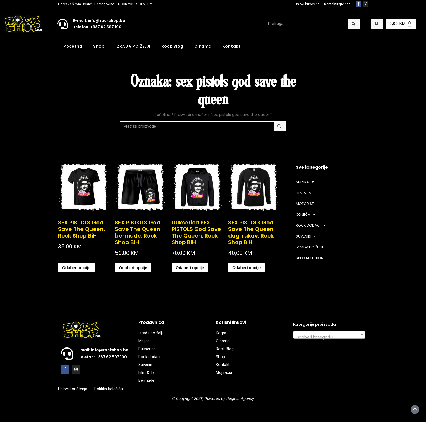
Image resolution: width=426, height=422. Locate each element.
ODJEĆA (305, 214)
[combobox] (329, 335)
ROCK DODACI (310, 225)
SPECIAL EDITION (310, 258)
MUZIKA (305, 181)
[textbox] (329, 337)
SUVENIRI (306, 236)
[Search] (353, 24)
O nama (203, 46)
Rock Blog (172, 46)
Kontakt (232, 46)
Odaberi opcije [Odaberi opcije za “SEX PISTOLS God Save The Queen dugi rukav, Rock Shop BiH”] (246, 267)
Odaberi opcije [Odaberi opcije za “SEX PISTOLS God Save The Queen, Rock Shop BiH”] (76, 267)
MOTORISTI (305, 203)
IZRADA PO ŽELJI (133, 46)
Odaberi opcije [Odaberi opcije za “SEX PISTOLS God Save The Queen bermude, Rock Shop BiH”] (133, 267)
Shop (99, 46)
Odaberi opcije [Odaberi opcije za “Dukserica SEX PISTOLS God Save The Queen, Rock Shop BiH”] (190, 267)
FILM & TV (303, 192)
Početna (73, 46)
